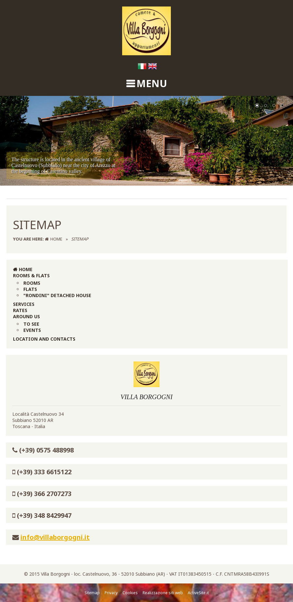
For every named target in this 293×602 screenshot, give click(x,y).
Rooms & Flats (31, 275)
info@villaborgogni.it (55, 537)
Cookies (130, 592)
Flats (30, 289)
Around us (26, 316)
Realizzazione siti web (163, 592)
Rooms (31, 283)
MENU (151, 83)
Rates (20, 310)
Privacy (111, 592)
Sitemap (92, 592)
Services (23, 304)
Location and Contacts (44, 339)
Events (32, 330)
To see (31, 324)
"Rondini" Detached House (57, 295)
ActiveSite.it (198, 592)
